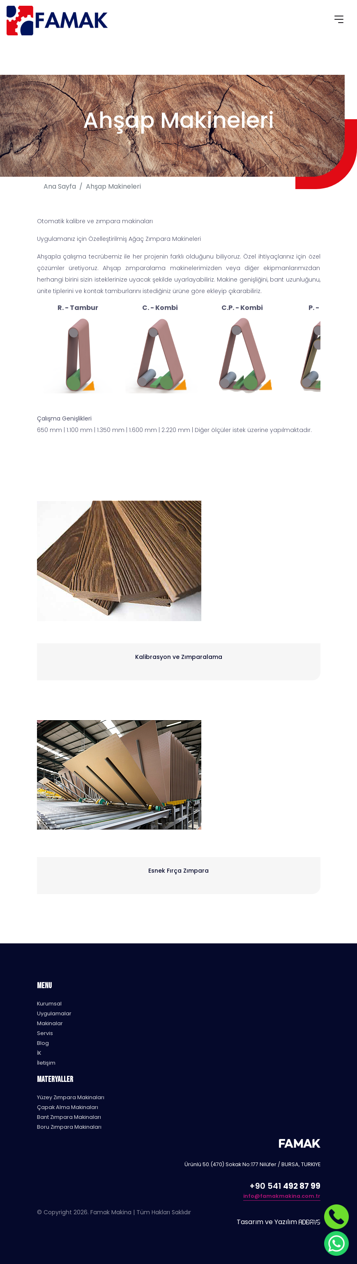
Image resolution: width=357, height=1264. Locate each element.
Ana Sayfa (60, 186)
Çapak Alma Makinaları (67, 1107)
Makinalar (50, 1023)
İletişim (46, 1062)
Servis (45, 1033)
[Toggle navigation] (338, 20)
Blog (43, 1043)
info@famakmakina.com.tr (281, 1195)
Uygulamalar (54, 1013)
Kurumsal (49, 1003)
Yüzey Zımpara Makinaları (70, 1097)
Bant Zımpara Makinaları (69, 1117)
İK (39, 1052)
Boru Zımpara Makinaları (69, 1126)
